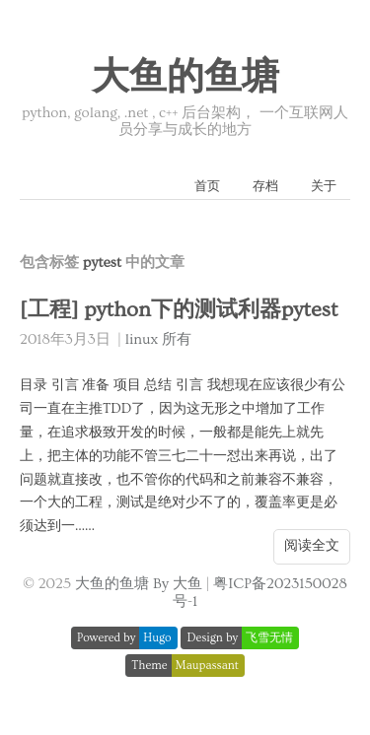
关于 (323, 186)
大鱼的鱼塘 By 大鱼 (138, 583)
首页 (207, 186)
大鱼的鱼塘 (185, 78)
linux (142, 339)
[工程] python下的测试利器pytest (178, 310)
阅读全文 (311, 546)
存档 (265, 186)
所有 (176, 339)
